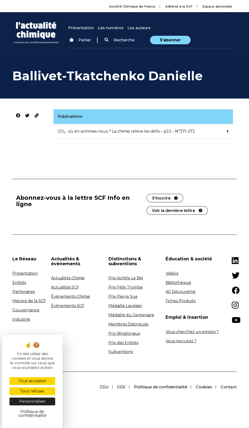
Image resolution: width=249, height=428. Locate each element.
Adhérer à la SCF (179, 6)
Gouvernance (25, 310)
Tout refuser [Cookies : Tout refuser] (32, 391)
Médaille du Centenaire (131, 315)
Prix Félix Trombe (125, 287)
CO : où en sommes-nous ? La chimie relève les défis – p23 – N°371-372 (126, 131)
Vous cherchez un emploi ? (192, 331)
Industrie (21, 319)
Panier (80, 40)
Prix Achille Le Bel (125, 278)
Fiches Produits (181, 301)
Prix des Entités (123, 342)
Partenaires (23, 291)
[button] (119, 40)
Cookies (204, 387)
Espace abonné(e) (217, 6)
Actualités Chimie (68, 278)
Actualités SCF (65, 287)
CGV (120, 387)
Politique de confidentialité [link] (32, 413)
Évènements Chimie (70, 296)
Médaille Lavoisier (125, 305)
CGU (103, 387)
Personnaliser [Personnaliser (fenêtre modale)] (32, 401)
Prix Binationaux (124, 333)
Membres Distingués (128, 324)
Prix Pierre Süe (123, 296)
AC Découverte (181, 291)
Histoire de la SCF (29, 301)
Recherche (119, 40)
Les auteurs (139, 28)
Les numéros (111, 28)
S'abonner (170, 40)
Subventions (120, 351)
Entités (19, 282)
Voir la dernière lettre (173, 210)
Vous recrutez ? (181, 341)
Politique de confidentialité (160, 387)
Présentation (81, 28)
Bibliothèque (178, 282)
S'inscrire (161, 198)
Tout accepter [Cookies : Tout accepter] (32, 381)
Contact (229, 387)
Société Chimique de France (132, 6)
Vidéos (172, 273)
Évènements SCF (67, 305)
